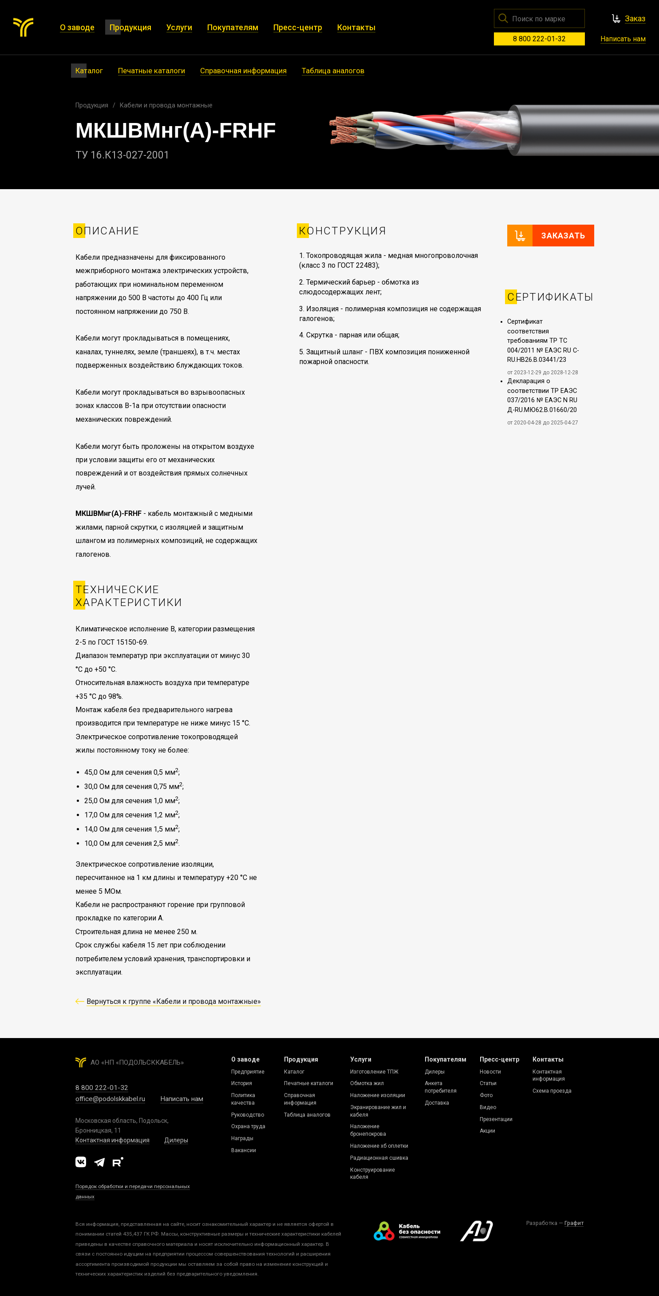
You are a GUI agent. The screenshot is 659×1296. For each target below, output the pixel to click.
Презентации (496, 1119)
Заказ (635, 18)
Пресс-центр (499, 1059)
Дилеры (176, 1140)
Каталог (294, 1072)
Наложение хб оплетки (379, 1146)
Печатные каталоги (308, 1083)
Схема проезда (552, 1091)
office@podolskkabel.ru (110, 1099)
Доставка (437, 1103)
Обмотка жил (367, 1083)
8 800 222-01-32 (539, 39)
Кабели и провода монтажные (166, 105)
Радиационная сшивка (379, 1158)
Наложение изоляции (377, 1095)
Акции (487, 1131)
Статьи (488, 1083)
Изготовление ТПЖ (374, 1072)
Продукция (91, 105)
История (241, 1083)
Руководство (247, 1115)
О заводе (245, 1059)
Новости (490, 1072)
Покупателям (445, 1059)
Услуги (360, 1059)
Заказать (563, 235)
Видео (488, 1107)
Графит (574, 1223)
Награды (242, 1138)
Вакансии (243, 1150)
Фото (486, 1095)
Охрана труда (248, 1126)
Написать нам (623, 39)
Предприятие (247, 1072)
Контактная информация (112, 1140)
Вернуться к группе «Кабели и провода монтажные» (174, 1001)
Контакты (548, 1059)
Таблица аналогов (307, 1115)
